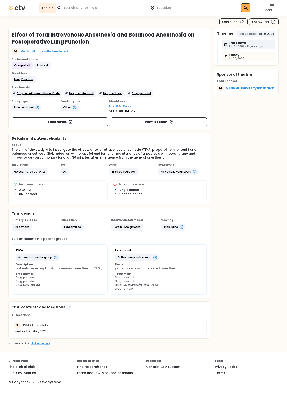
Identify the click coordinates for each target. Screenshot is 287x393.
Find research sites (92, 367)
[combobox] (104, 8)
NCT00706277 (120, 106)
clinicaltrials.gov (40, 343)
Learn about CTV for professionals (105, 373)
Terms (220, 373)
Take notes (60, 122)
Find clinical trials (22, 367)
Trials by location (22, 373)
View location (159, 122)
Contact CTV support (163, 367)
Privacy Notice (226, 367)
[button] (24, 79)
